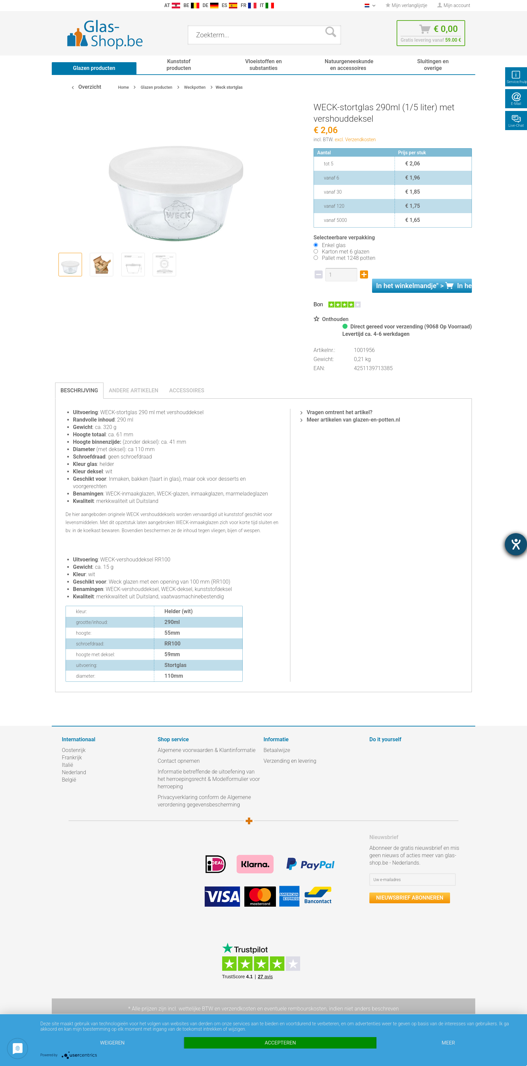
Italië (67, 765)
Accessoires (186, 390)
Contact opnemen (179, 761)
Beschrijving (79, 390)
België (69, 780)
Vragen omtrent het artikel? (336, 412)
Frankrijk (72, 757)
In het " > (424, 286)
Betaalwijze (277, 750)
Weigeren (112, 1043)
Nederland (74, 772)
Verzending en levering (290, 761)
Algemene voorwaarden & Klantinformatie (206, 750)
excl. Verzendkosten (355, 139)
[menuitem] (65, 5)
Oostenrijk (74, 750)
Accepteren (280, 1043)
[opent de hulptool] (516, 544)
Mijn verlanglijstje (406, 5)
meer (448, 1043)
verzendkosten (238, 1008)
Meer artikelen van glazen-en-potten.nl (350, 420)
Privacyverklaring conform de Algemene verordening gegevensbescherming (204, 801)
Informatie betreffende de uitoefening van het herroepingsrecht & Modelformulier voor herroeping (209, 779)
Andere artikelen (134, 390)
